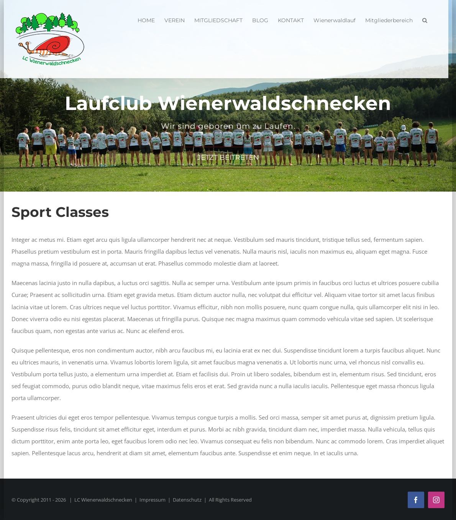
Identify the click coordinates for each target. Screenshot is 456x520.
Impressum (152, 499)
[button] (424, 19)
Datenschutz (187, 499)
